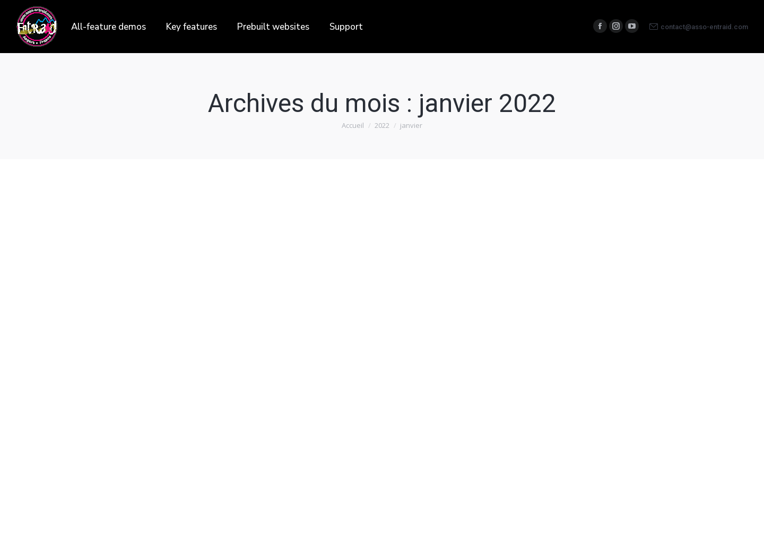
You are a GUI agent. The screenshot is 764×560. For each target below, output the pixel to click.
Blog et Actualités (104, 374)
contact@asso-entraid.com (698, 26)
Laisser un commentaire (114, 387)
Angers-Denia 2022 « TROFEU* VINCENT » (167, 350)
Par (171, 374)
